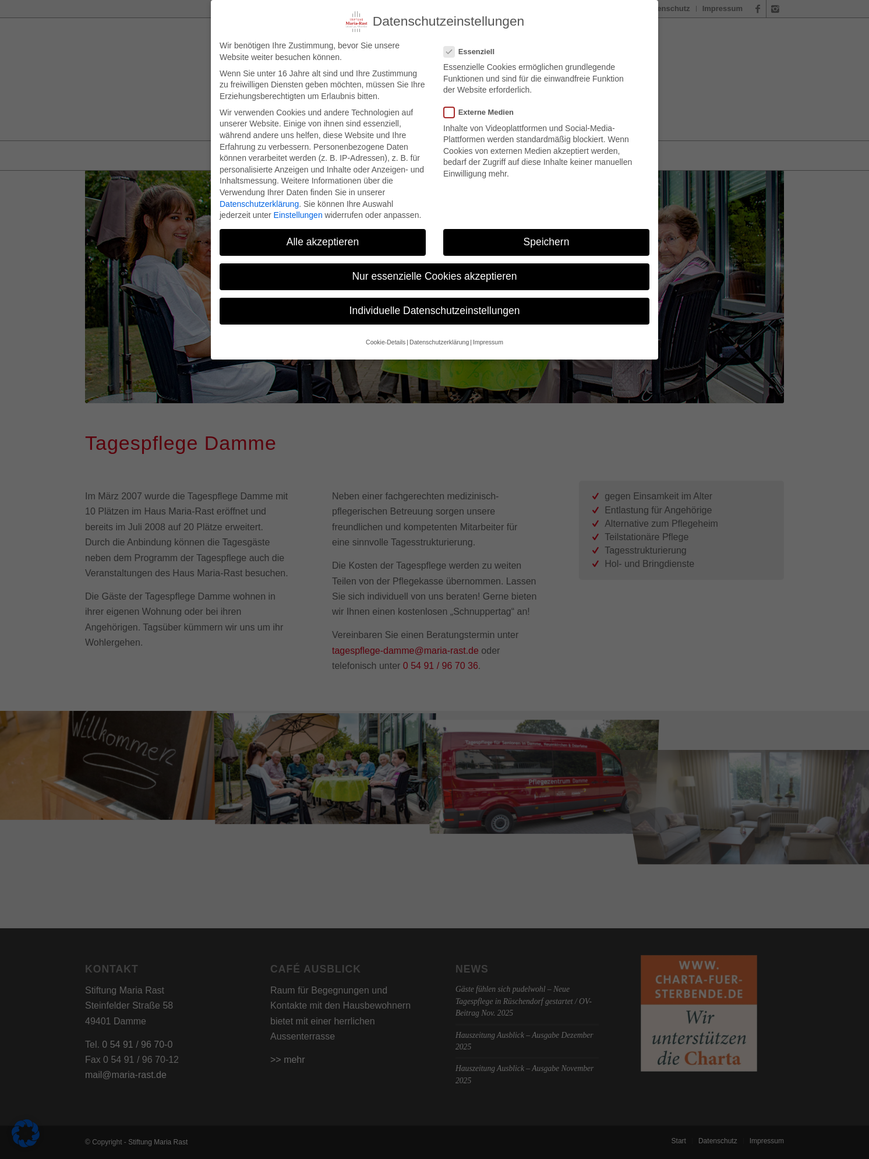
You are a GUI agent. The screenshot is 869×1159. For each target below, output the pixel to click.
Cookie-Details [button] (385, 337)
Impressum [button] (488, 337)
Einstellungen (298, 210)
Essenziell (473, 46)
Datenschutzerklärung (259, 198)
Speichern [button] (547, 237)
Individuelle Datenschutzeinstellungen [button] (434, 306)
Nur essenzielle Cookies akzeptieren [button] (434, 271)
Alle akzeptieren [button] (323, 237)
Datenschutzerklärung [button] (439, 337)
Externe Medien (483, 107)
